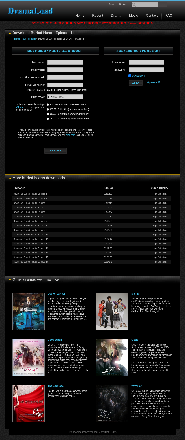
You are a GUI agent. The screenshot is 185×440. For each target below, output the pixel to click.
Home (80, 15)
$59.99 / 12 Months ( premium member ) (69, 118)
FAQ (168, 15)
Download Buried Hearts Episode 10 (30, 234)
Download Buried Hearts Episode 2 (30, 198)
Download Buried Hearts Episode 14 (30, 252)
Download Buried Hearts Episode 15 (30, 257)
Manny (135, 293)
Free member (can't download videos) (68, 104)
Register (123, 4)
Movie (133, 15)
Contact (152, 15)
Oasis (134, 339)
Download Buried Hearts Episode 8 (30, 225)
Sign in (111, 4)
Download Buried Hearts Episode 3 (30, 203)
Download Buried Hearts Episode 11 (30, 239)
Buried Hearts (29, 39)
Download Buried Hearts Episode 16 (30, 262)
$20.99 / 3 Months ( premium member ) (69, 109)
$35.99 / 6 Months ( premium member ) (69, 114)
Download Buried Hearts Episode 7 (30, 221)
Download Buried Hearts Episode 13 (30, 248)
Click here (21, 107)
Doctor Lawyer (56, 293)
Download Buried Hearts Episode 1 (30, 194)
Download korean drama (31, 11)
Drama (116, 15)
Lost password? (152, 82)
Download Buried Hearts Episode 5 (30, 212)
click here (71, 135)
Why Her (136, 385)
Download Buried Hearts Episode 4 (30, 207)
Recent (97, 15)
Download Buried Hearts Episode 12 (30, 243)
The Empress (56, 385)
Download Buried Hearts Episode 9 (30, 230)
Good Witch (55, 339)
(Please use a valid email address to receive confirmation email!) (57, 90)
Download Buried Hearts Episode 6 (30, 216)
